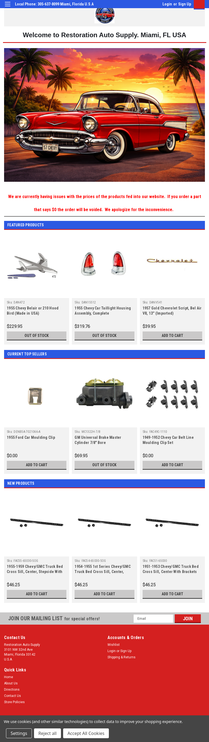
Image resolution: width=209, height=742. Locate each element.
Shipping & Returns (121, 657)
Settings (19, 733)
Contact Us (12, 696)
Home (8, 677)
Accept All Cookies (85, 733)
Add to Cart (172, 335)
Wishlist (113, 645)
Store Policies (14, 702)
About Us (11, 683)
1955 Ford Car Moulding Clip (31, 437)
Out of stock (36, 335)
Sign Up (184, 4)
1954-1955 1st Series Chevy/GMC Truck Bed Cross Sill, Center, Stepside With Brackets (103, 571)
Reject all (47, 733)
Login (167, 4)
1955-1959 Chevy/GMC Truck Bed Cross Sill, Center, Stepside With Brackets (35, 571)
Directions (12, 689)
